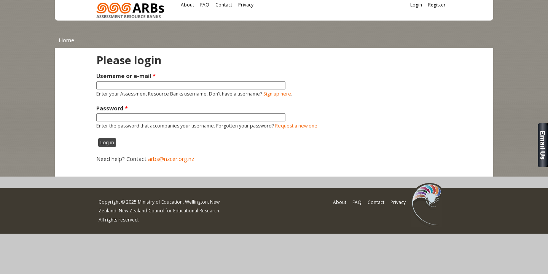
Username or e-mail (126, 76)
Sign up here (277, 94)
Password (112, 108)
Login (416, 5)
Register (437, 5)
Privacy (245, 5)
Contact (223, 5)
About (187, 5)
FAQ (204, 5)
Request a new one (296, 126)
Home (66, 40)
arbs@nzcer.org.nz (171, 158)
